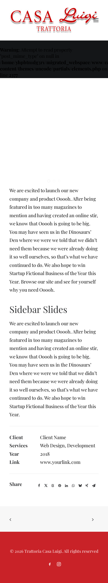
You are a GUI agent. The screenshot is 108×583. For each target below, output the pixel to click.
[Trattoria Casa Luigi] (54, 20)
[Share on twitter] (46, 485)
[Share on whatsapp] (73, 485)
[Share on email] (93, 485)
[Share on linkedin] (66, 485)
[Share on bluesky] (80, 485)
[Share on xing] (87, 485)
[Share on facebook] (39, 485)
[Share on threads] (53, 485)
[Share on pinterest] (59, 485)
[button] (96, 20)
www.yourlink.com (60, 462)
